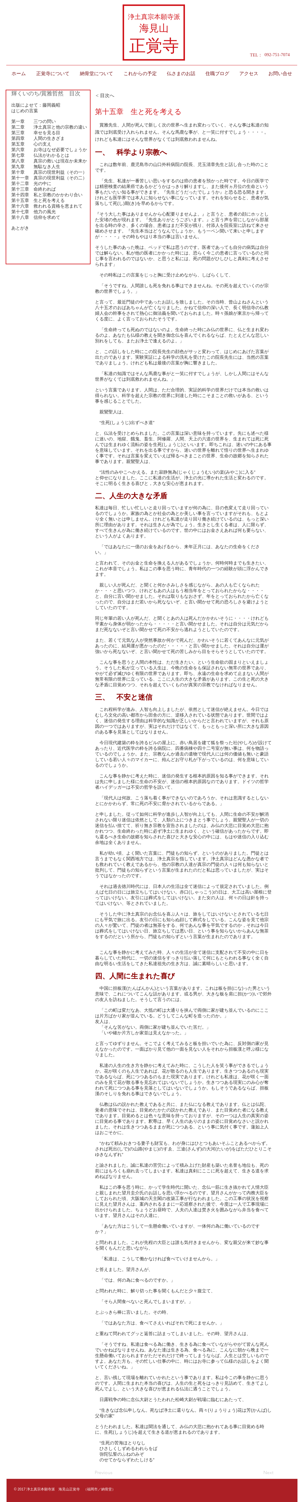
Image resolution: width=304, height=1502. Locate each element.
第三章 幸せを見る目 (35, 132)
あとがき (20, 227)
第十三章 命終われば (33, 189)
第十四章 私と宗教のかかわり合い (47, 194)
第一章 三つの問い (33, 121)
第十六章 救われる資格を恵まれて (47, 205)
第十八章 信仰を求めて (35, 217)
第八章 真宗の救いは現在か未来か (49, 160)
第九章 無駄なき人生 (35, 166)
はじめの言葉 (24, 110)
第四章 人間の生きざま (38, 138)
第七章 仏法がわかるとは (40, 155)
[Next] (258, 1473)
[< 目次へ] (115, 96)
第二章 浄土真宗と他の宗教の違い (49, 126)
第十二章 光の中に (31, 183)
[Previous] (114, 1473)
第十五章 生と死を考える (38, 200)
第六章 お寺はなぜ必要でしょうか (49, 149)
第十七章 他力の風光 (33, 211)
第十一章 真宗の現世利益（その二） (49, 177)
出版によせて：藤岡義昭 (35, 104)
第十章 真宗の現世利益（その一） (49, 172)
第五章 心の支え (31, 143)
